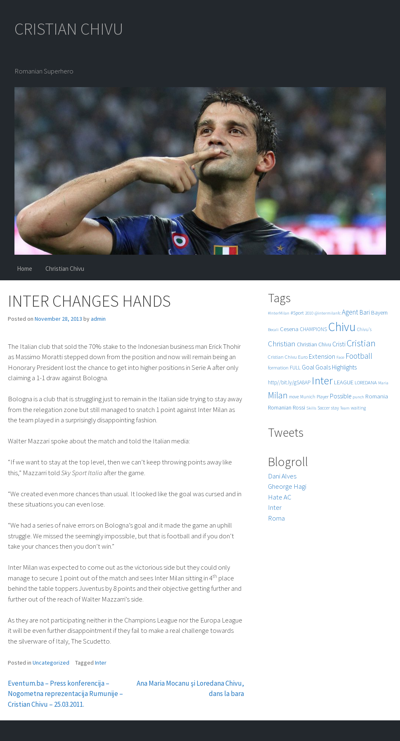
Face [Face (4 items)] (340, 357)
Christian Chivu (64, 268)
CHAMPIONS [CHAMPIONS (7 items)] (313, 329)
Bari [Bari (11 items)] (365, 312)
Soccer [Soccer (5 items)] (323, 408)
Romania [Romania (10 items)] (376, 396)
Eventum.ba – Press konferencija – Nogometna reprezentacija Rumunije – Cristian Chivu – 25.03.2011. (65, 694)
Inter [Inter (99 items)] (322, 380)
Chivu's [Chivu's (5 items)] (364, 329)
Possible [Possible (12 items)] (340, 396)
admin (98, 318)
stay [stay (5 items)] (335, 408)
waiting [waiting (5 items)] (358, 408)
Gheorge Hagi (287, 486)
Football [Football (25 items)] (359, 356)
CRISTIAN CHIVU (68, 29)
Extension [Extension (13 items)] (322, 356)
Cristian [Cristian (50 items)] (361, 343)
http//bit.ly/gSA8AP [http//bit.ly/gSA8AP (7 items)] (289, 382)
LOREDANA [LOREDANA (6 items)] (366, 382)
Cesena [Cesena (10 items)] (289, 329)
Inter (101, 662)
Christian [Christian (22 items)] (282, 343)
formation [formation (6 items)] (278, 368)
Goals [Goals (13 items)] (323, 367)
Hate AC (279, 497)
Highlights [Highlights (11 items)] (344, 367)
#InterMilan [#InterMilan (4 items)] (278, 313)
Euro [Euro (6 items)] (303, 357)
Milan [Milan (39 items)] (278, 395)
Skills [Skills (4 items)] (311, 408)
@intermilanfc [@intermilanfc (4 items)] (328, 313)
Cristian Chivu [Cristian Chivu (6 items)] (282, 357)
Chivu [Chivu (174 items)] (342, 326)
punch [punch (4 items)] (358, 397)
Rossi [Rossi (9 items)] (299, 407)
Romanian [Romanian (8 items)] (279, 407)
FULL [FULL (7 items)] (295, 367)
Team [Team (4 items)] (345, 408)
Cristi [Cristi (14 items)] (339, 344)
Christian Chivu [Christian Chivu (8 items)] (314, 344)
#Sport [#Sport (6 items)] (297, 313)
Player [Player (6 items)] (323, 396)
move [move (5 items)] (294, 397)
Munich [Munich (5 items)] (307, 397)
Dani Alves (282, 476)
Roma (276, 518)
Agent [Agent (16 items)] (350, 312)
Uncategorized (51, 662)
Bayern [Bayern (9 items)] (379, 312)
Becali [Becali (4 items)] (273, 329)
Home (24, 268)
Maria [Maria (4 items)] (383, 383)
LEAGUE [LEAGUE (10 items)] (343, 382)
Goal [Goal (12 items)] (308, 367)
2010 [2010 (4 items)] (309, 313)
